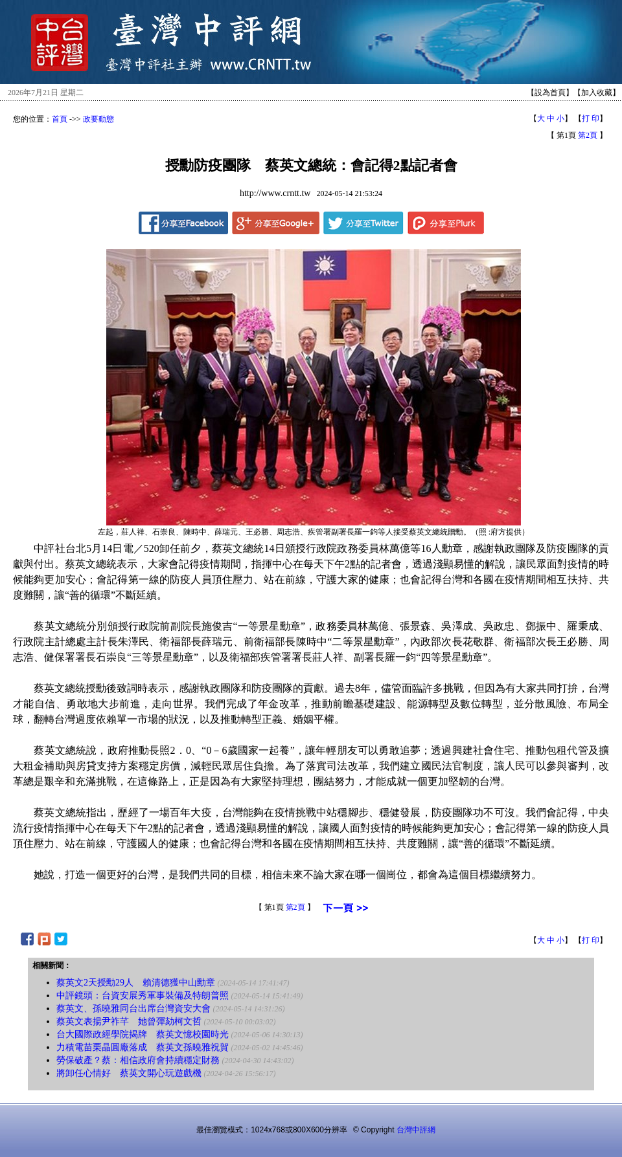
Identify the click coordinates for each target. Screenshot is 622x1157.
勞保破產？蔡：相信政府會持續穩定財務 (138, 1060)
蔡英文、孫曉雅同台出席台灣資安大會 (133, 1008)
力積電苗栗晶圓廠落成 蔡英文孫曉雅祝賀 (142, 1047)
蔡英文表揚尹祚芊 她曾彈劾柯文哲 (129, 1021)
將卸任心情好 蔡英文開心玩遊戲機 (129, 1073)
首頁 (59, 119)
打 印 (590, 118)
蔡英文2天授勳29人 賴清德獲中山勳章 (135, 982)
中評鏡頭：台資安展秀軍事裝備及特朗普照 (142, 995)
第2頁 (587, 135)
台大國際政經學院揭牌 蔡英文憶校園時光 (142, 1034)
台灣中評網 (416, 1129)
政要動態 (98, 119)
